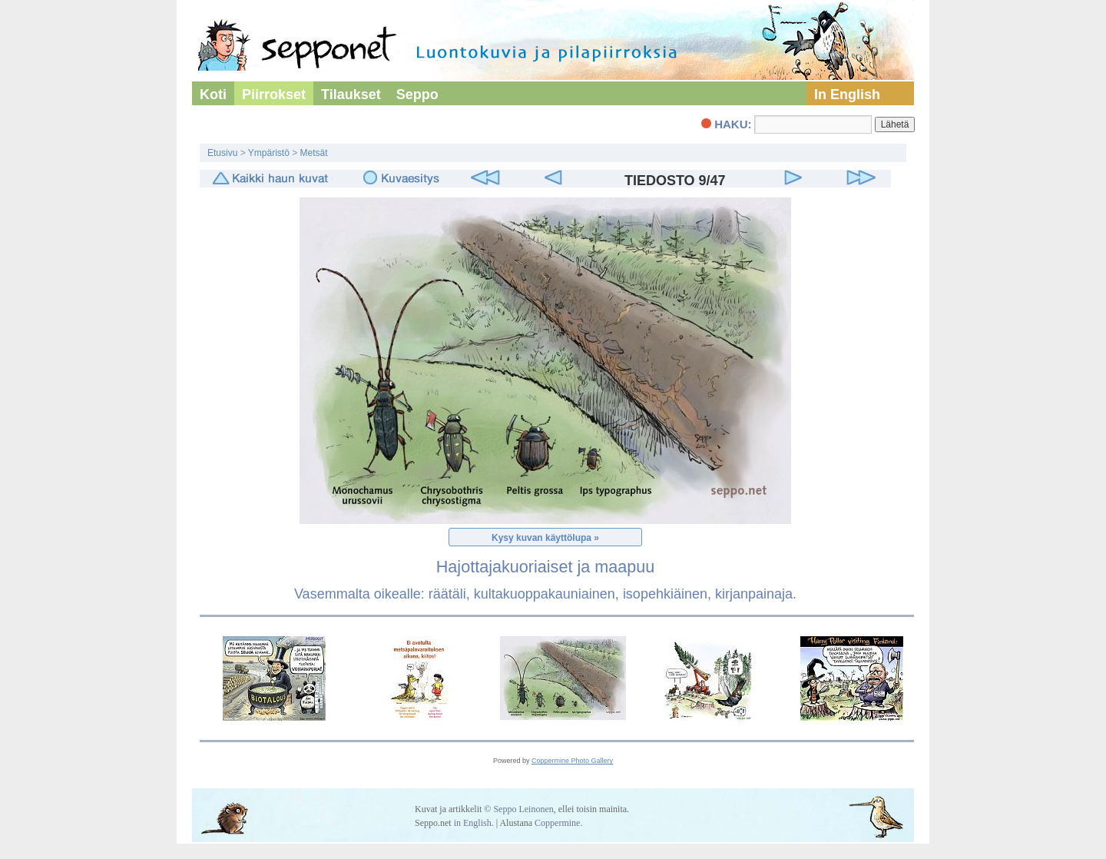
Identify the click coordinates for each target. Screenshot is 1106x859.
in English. (474, 823)
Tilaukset (351, 94)
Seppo (417, 94)
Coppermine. (558, 823)
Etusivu (222, 153)
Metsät (314, 153)
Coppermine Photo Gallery (572, 760)
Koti (213, 94)
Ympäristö (269, 153)
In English (847, 94)
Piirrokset (274, 94)
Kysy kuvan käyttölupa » (545, 537)
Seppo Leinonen (523, 809)
